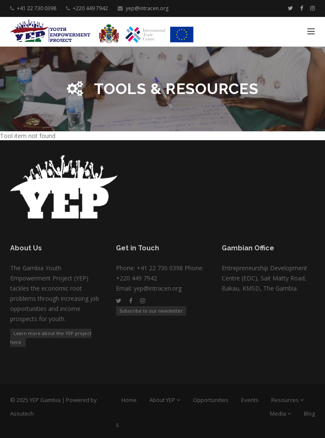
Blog (309, 413)
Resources (285, 400)
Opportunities (211, 400)
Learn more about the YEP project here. (50, 337)
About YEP (162, 400)
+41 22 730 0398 (36, 8)
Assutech (22, 413)
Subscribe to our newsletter (151, 311)
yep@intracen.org (147, 8)
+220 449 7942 (90, 8)
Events (250, 400)
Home (129, 400)
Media (278, 413)
